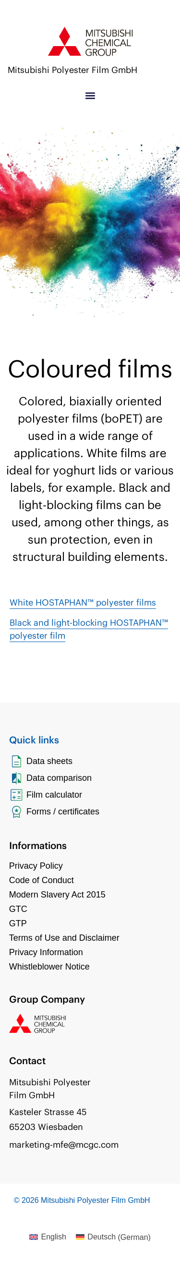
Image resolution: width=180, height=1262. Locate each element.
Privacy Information (46, 952)
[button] (90, 96)
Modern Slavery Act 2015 (57, 894)
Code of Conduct (41, 880)
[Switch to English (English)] (47, 1237)
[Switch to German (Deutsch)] (113, 1237)
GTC (18, 909)
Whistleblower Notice (49, 966)
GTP (18, 923)
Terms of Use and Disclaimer (64, 938)
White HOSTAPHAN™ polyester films (83, 602)
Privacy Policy (36, 866)
